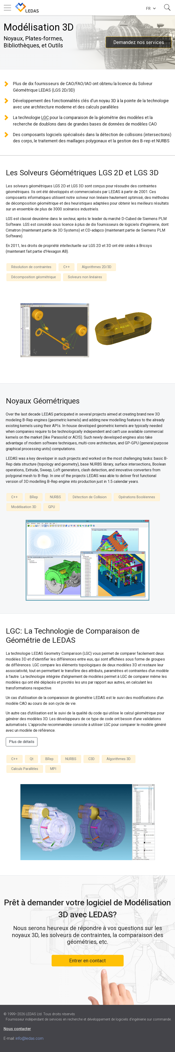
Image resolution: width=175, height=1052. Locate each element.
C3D (91, 759)
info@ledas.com (29, 1038)
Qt (31, 759)
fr (148, 8)
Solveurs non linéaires (85, 277)
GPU (51, 507)
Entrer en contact (87, 961)
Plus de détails (21, 741)
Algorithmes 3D (119, 759)
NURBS (55, 497)
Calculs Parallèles (24, 769)
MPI (53, 769)
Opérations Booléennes (137, 497)
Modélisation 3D (23, 507)
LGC (45, 117)
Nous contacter (17, 1029)
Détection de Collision (90, 497)
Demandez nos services (138, 42)
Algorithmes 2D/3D (96, 267)
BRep (34, 497)
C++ (66, 267)
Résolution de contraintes (31, 267)
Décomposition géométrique (33, 277)
